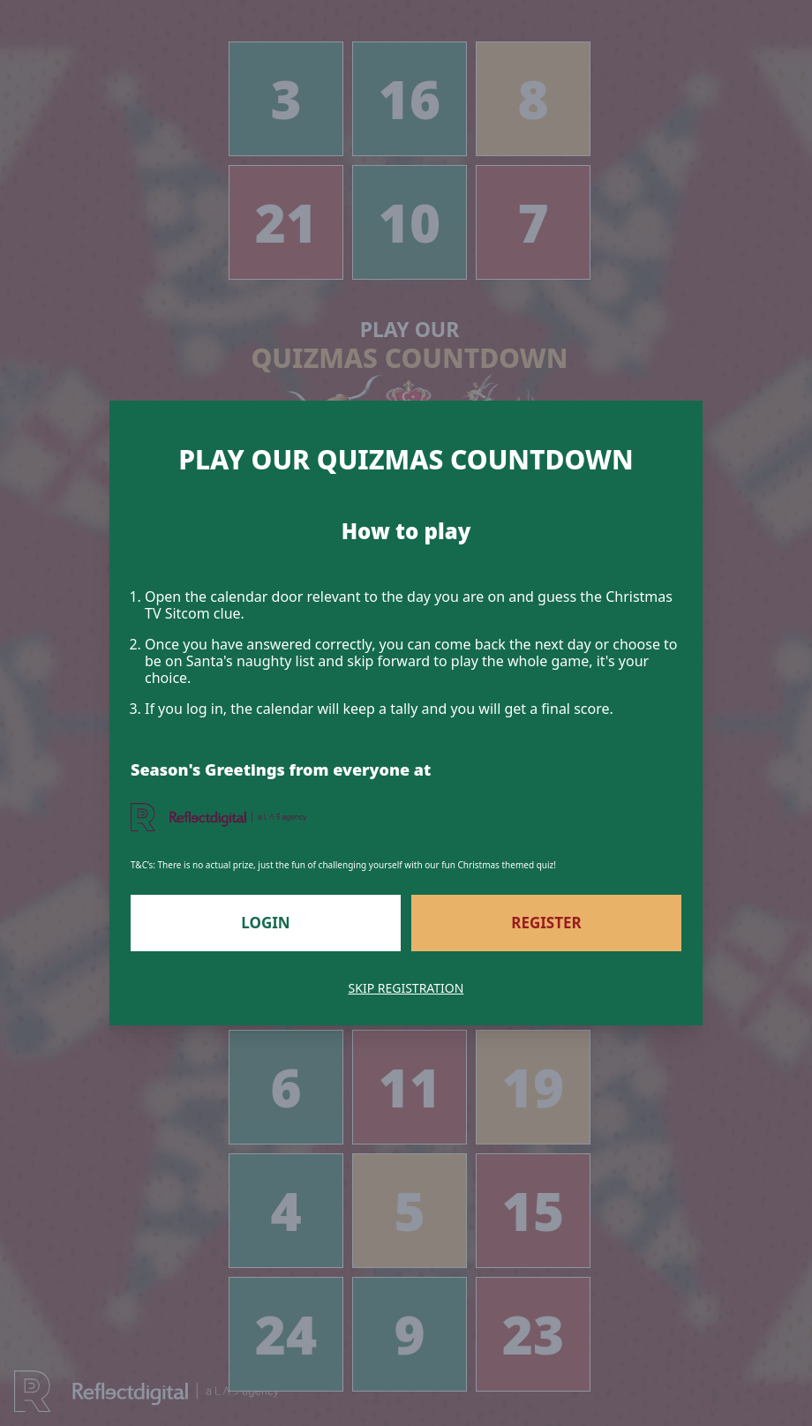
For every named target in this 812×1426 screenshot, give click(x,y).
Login (265, 922)
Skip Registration (406, 987)
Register (546, 922)
